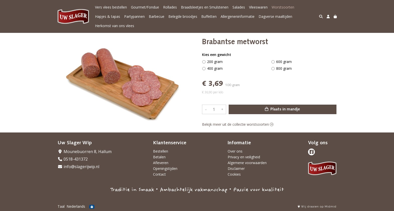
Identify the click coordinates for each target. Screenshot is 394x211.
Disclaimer (236, 168)
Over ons (235, 151)
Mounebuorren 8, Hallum (85, 151)
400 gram (215, 68)
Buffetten (209, 16)
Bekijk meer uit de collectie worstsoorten (237, 124)
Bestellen (160, 151)
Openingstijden (165, 168)
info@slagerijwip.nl (78, 166)
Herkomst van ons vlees (114, 25)
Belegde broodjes (182, 16)
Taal (61, 206)
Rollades (170, 7)
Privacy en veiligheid (244, 157)
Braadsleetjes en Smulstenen (204, 7)
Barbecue (156, 16)
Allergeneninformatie (238, 16)
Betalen (159, 157)
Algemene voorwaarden (247, 162)
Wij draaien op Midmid (317, 206)
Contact (159, 174)
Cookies (234, 174)
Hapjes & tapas (107, 16)
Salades (238, 7)
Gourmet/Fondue (145, 7)
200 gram (215, 61)
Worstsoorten (283, 7)
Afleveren (160, 162)
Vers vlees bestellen (111, 7)
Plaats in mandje (282, 109)
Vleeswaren (258, 7)
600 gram (284, 61)
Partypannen (134, 16)
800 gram (284, 68)
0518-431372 (73, 159)
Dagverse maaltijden (275, 16)
